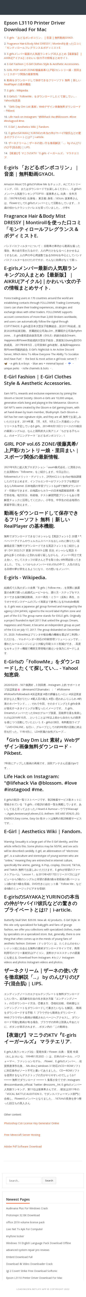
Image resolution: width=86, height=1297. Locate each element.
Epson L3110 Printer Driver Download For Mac (34, 1278)
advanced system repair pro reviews (27, 1250)
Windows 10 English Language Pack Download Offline (38, 1243)
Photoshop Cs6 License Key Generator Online (31, 1123)
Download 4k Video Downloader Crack (29, 1264)
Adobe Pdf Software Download (23, 1146)
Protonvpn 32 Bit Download (23, 1215)
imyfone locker (15, 1236)
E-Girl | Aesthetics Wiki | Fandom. (28, 127)
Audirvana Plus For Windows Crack (27, 1208)
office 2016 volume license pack (25, 1222)
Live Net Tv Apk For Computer (24, 1229)
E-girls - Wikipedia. (17, 90)
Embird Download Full (19, 1257)
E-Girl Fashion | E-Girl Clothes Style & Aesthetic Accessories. (43, 64)
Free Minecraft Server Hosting (22, 1135)
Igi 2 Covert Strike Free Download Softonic (31, 1271)
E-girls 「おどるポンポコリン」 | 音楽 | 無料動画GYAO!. (40, 37)
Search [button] (49, 1180)
